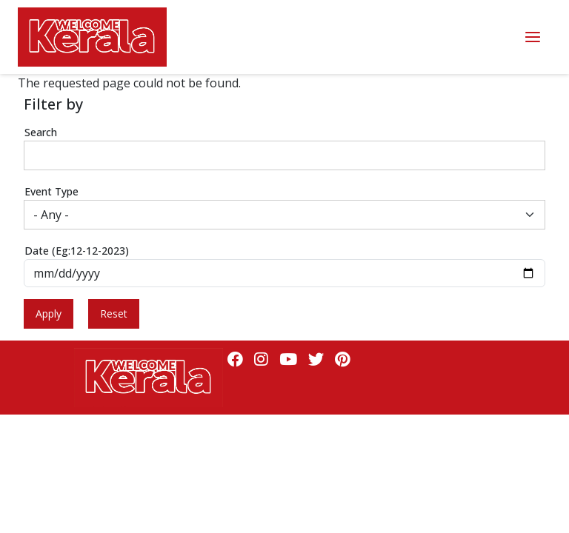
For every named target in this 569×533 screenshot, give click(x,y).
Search (40, 132)
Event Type (51, 191)
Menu (532, 37)
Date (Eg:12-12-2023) (76, 251)
